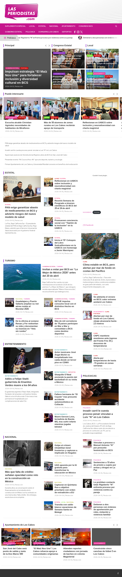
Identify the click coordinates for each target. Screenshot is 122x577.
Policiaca (30, 32)
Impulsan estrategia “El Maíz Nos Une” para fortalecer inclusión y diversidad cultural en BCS (26, 77)
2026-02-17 (20, 312)
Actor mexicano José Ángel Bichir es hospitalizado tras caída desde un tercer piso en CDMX (65, 357)
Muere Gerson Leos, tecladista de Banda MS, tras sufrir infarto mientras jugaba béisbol (65, 422)
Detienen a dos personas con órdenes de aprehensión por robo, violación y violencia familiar (104, 510)
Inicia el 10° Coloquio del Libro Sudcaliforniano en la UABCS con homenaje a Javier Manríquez (66, 245)
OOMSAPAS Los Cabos (48, 32)
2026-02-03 (98, 349)
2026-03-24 (46, 279)
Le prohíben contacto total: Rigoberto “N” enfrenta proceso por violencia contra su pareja (104, 487)
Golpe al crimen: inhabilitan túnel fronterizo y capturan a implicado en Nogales (66, 449)
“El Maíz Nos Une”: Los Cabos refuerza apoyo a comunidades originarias (58, 551)
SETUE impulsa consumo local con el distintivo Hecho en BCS (65, 305)
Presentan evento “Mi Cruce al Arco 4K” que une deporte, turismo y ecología (33, 160)
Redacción (19, 86)
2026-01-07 (59, 430)
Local (32, 26)
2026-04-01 (97, 327)
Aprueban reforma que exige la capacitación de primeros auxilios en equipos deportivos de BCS (67, 59)
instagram (78, 32)
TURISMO (10, 261)
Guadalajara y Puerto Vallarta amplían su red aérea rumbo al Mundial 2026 (27, 305)
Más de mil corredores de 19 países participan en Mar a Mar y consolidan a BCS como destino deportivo (66, 327)
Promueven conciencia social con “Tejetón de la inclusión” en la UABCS (66, 224)
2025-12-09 (20, 334)
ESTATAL (10, 173)
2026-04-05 (59, 515)
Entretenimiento (11, 376)
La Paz (102, 117)
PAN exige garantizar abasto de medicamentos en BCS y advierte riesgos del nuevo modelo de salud (21, 212)
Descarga (96, 212)
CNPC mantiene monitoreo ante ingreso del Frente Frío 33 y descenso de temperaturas (105, 341)
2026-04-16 (57, 66)
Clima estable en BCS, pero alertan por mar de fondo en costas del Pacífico (99, 268)
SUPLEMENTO (87, 212)
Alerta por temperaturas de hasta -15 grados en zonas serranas (104, 362)
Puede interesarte (14, 94)
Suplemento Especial (15, 26)
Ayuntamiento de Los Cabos (20, 525)
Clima (85, 262)
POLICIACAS (89, 376)
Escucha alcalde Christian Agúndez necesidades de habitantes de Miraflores (35, 125)
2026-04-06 (59, 476)
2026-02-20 (59, 385)
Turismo (59, 266)
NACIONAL (11, 437)
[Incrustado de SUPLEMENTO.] (100, 175)
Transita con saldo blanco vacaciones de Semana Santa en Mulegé (65, 508)
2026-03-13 (59, 365)
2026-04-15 (9, 86)
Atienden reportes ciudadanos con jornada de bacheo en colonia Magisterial (88, 553)
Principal (9, 46)
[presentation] (45, 45)
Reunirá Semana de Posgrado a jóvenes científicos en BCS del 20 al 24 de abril (66, 204)
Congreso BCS (86, 26)
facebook (74, 32)
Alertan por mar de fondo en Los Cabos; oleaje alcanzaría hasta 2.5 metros (104, 320)
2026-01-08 (59, 407)
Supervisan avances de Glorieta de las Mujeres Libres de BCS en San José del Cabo (36, 155)
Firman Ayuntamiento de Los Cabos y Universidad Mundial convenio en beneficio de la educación (41, 164)
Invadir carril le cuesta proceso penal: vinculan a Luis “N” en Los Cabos (31, 150)
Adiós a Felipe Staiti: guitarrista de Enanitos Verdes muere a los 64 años (21, 382)
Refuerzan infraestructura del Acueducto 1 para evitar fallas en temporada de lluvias (102, 82)
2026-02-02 (98, 369)
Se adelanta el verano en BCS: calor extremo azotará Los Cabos (104, 299)
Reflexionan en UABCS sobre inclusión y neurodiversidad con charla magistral (66, 184)
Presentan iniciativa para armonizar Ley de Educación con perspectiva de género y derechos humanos (67, 80)
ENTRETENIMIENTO (15, 344)
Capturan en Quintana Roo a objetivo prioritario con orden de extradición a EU (66, 488)
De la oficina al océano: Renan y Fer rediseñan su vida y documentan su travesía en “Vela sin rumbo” (27, 326)
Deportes (66, 32)
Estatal (42, 26)
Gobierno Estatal (13, 32)
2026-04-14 (59, 253)
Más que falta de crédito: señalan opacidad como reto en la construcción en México (21, 477)
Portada (24, 68)
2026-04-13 (97, 305)
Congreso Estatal (62, 46)
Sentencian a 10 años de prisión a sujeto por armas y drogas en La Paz (104, 466)
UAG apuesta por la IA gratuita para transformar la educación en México (66, 469)
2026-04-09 (59, 456)
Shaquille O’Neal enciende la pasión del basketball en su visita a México (66, 378)
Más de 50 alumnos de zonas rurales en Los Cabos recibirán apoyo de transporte (102, 61)
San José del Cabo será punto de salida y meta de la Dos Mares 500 (27, 551)
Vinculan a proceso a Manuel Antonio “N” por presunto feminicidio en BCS (104, 446)
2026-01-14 (59, 312)
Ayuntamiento (68, 26)
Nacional (53, 26)
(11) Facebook (88, 225)
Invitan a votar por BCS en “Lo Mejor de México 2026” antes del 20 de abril (60, 272)
